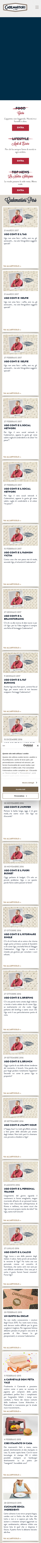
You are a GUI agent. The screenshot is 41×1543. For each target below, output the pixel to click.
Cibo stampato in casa (18, 1443)
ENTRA (20, 127)
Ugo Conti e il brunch (18, 1061)
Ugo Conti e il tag (15, 234)
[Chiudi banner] (37, 745)
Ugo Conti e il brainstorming (14, 617)
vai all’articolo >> (12, 266)
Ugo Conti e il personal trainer (19, 1190)
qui (27, 770)
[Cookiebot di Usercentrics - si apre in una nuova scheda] (24, 745)
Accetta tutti (20, 789)
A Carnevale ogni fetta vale (19, 1381)
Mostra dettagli (28, 783)
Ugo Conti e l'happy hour (20, 1125)
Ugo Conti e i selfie (16, 298)
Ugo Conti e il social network (17, 427)
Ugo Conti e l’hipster (17, 807)
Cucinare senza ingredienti (14, 1508)
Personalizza (20, 796)
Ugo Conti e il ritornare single (20, 936)
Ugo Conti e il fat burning (15, 681)
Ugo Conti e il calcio (17, 1252)
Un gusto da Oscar (16, 1316)
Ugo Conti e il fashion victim (18, 554)
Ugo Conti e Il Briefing (18, 997)
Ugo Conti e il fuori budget (17, 872)
